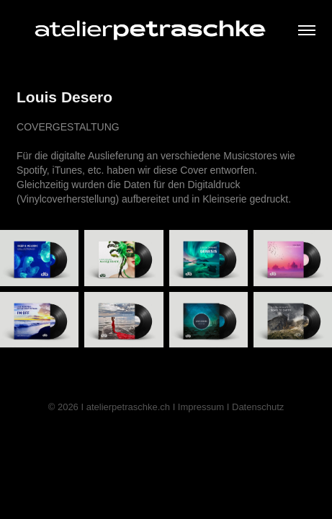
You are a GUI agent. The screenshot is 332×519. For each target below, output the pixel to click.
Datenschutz (258, 407)
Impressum (201, 407)
